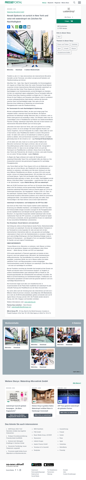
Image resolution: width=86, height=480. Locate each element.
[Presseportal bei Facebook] (15, 470)
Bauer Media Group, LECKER (43, 435)
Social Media (35, 476)
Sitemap (49, 474)
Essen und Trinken (63, 44)
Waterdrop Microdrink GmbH (15, 12)
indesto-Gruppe (38, 441)
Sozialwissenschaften (64, 52)
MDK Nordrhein (38, 429)
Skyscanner (37, 438)
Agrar (61, 441)
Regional (57, 2)
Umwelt (66, 48)
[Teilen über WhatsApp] (16, 26)
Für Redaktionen (52, 470)
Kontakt (65, 470)
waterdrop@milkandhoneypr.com (21, 307)
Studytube (37, 450)
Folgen (69, 21)
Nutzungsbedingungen (38, 472)
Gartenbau (63, 444)
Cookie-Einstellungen (69, 474)
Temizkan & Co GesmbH (41, 447)
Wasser (74, 48)
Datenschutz (35, 474)
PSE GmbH (37, 432)
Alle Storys (68, 17)
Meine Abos (65, 2)
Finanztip (62, 450)
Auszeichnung (64, 429)
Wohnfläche (63, 447)
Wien (59, 36)
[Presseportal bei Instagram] (19, 469)
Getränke (74, 44)
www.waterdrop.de (30, 302)
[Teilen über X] (12, 26)
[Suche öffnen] (74, 2)
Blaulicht (50, 2)
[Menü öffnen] (79, 2)
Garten (62, 435)
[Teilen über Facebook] (8, 26)
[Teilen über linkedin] (24, 26)
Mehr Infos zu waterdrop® (43, 415)
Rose (61, 438)
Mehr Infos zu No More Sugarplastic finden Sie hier (17, 415)
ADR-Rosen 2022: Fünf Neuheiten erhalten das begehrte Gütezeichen (16, 431)
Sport (59, 48)
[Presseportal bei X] (17, 470)
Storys (44, 2)
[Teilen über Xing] (20, 26)
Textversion (50, 472)
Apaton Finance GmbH (41, 444)
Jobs (64, 472)
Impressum (34, 470)
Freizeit (62, 432)
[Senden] (28, 26)
